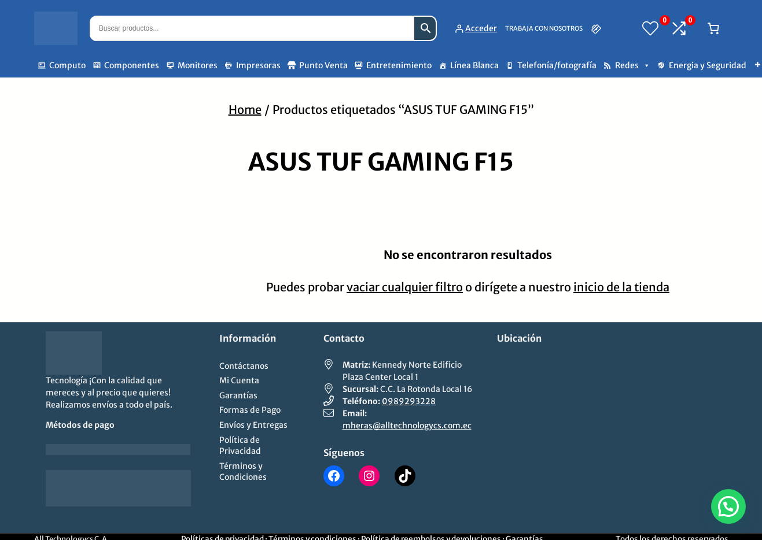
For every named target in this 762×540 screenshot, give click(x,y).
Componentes (131, 65)
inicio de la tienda (621, 287)
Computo (67, 65)
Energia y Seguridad (707, 65)
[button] (728, 506)
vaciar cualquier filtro (405, 287)
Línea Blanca (474, 65)
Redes (632, 65)
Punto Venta (323, 65)
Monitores (198, 65)
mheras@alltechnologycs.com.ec (407, 425)
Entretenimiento (399, 65)
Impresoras (258, 65)
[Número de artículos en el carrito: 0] (713, 28)
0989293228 (409, 401)
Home (245, 109)
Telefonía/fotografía (557, 65)
